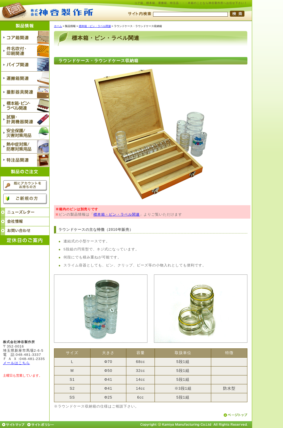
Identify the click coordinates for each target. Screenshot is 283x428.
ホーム (58, 26)
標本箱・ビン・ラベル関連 (95, 26)
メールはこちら (16, 363)
